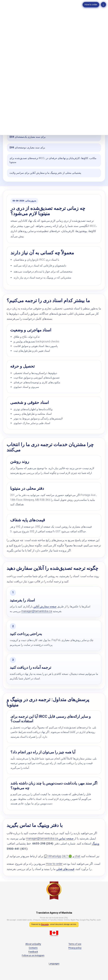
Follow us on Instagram (33, 955)
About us (29, 944)
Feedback (33, 951)
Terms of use (75, 944)
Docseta (45, 924)
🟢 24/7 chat (71, 856)
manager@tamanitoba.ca (36, 611)
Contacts (33, 948)
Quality (37, 944)
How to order (91, 4)
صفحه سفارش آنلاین (45, 606)
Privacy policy (74, 948)
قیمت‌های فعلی (65, 869)
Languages (54, 963)
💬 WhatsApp (52, 856)
